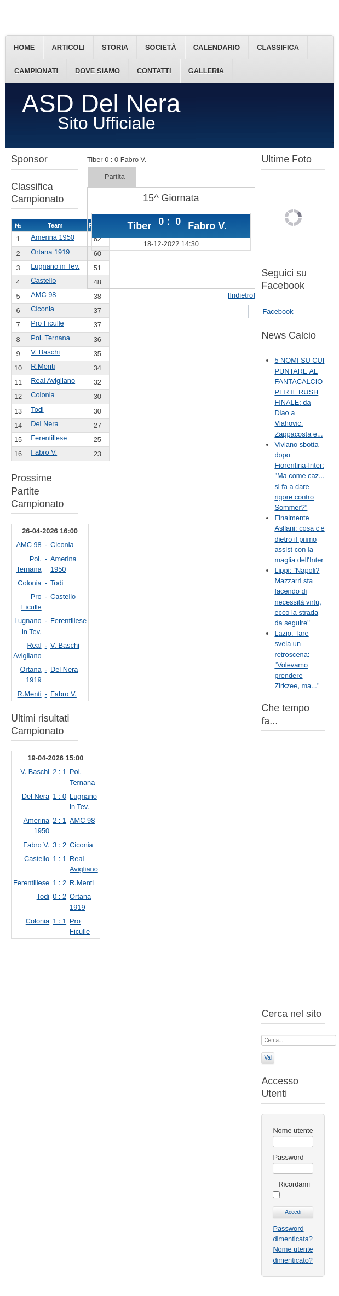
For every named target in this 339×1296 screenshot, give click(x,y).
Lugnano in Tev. (55, 266)
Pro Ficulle (47, 323)
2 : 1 (59, 772)
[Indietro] (241, 295)
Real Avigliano (53, 380)
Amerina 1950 (52, 237)
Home (24, 47)
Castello (43, 280)
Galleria (206, 71)
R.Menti (43, 366)
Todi (37, 409)
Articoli (67, 47)
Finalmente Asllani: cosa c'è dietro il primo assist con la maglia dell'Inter (299, 539)
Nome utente (293, 1130)
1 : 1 (59, 859)
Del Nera (45, 424)
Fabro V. (44, 452)
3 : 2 (59, 845)
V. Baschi (45, 352)
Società (160, 47)
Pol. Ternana (50, 338)
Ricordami (294, 1184)
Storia (115, 47)
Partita (115, 176)
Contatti (154, 71)
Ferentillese (49, 438)
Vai (268, 1058)
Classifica (278, 47)
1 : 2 (59, 883)
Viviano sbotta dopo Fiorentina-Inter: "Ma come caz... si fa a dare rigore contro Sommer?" (299, 476)
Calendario (216, 47)
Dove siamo (97, 71)
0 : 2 (59, 896)
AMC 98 (43, 294)
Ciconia (42, 309)
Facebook (277, 311)
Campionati (36, 71)
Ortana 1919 (50, 252)
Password (288, 1157)
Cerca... (261, 1033)
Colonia (42, 395)
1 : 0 (59, 796)
